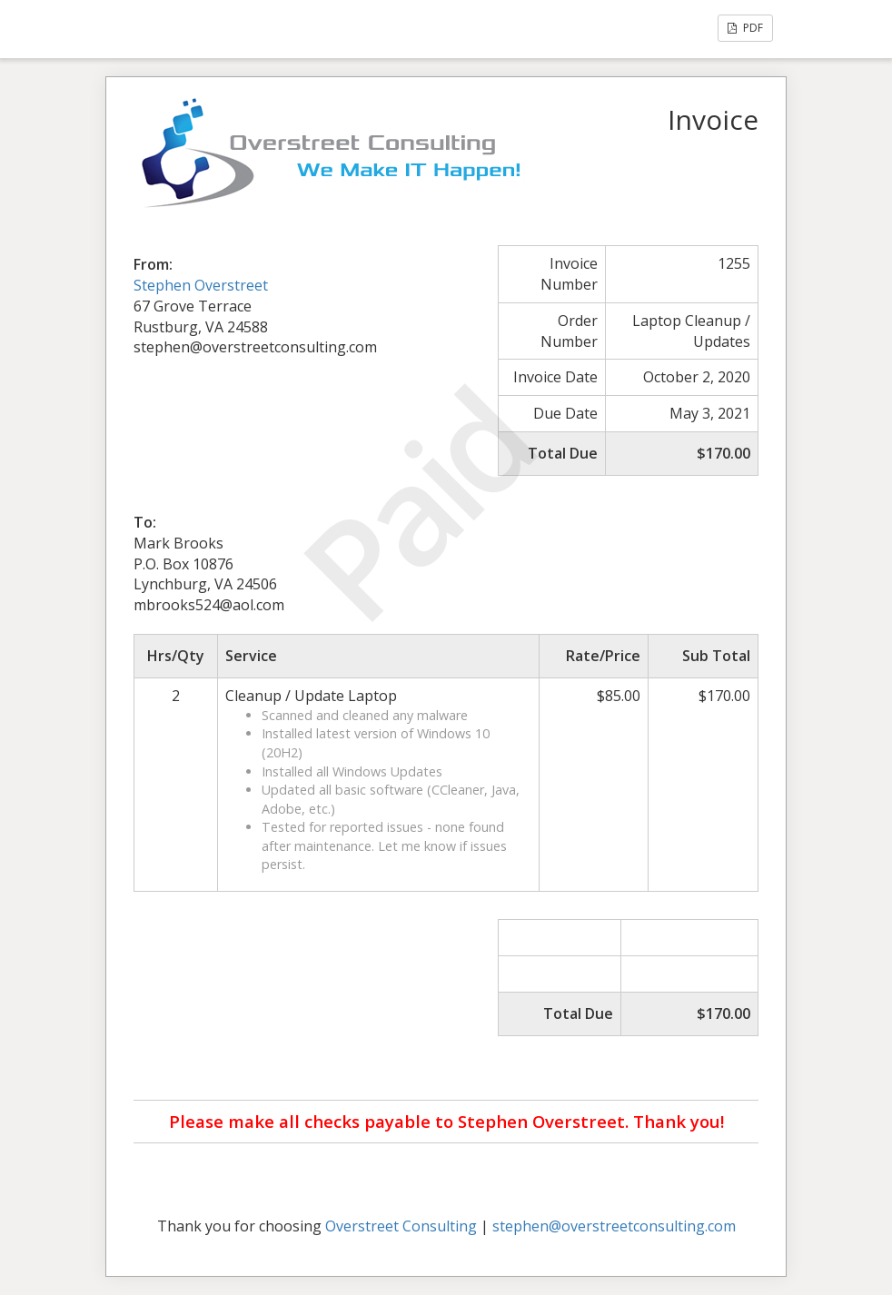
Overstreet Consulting (401, 1226)
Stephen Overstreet (201, 285)
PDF (745, 27)
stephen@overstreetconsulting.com (614, 1226)
